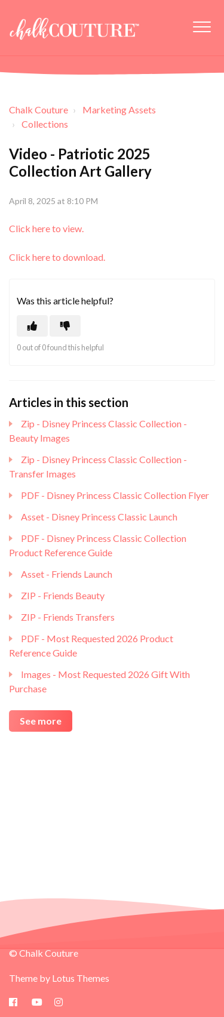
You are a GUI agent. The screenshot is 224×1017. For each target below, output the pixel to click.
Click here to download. (57, 257)
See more (41, 720)
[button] (201, 26)
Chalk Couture (38, 109)
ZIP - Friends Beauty (63, 595)
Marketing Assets (119, 109)
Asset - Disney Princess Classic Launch (99, 516)
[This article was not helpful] (65, 326)
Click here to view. (46, 228)
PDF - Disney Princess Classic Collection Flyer (115, 495)
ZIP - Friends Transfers (68, 616)
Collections (45, 124)
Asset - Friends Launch (66, 574)
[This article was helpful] (32, 326)
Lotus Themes (80, 978)
